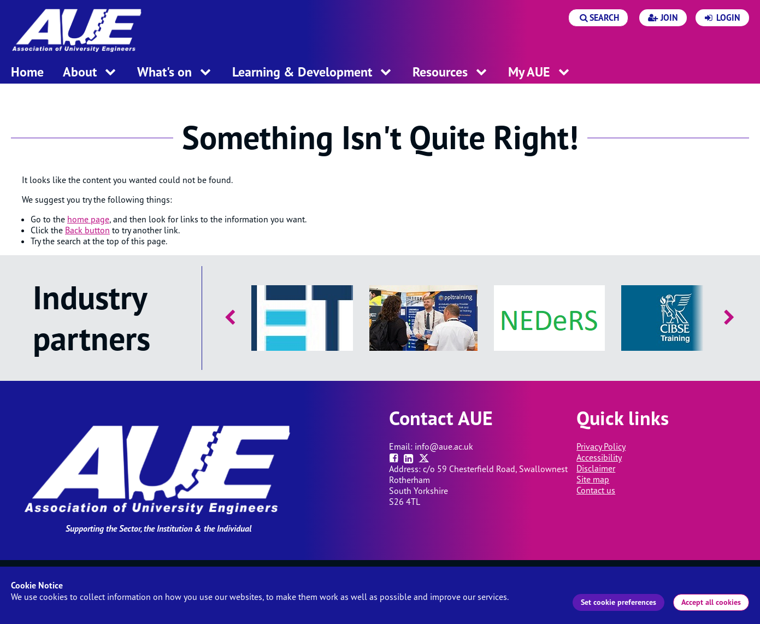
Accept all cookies (711, 602)
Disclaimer (595, 468)
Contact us (595, 490)
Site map (592, 479)
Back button (87, 230)
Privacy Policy (601, 446)
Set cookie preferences (618, 602)
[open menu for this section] (110, 73)
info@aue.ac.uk (444, 446)
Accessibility (599, 457)
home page (88, 219)
